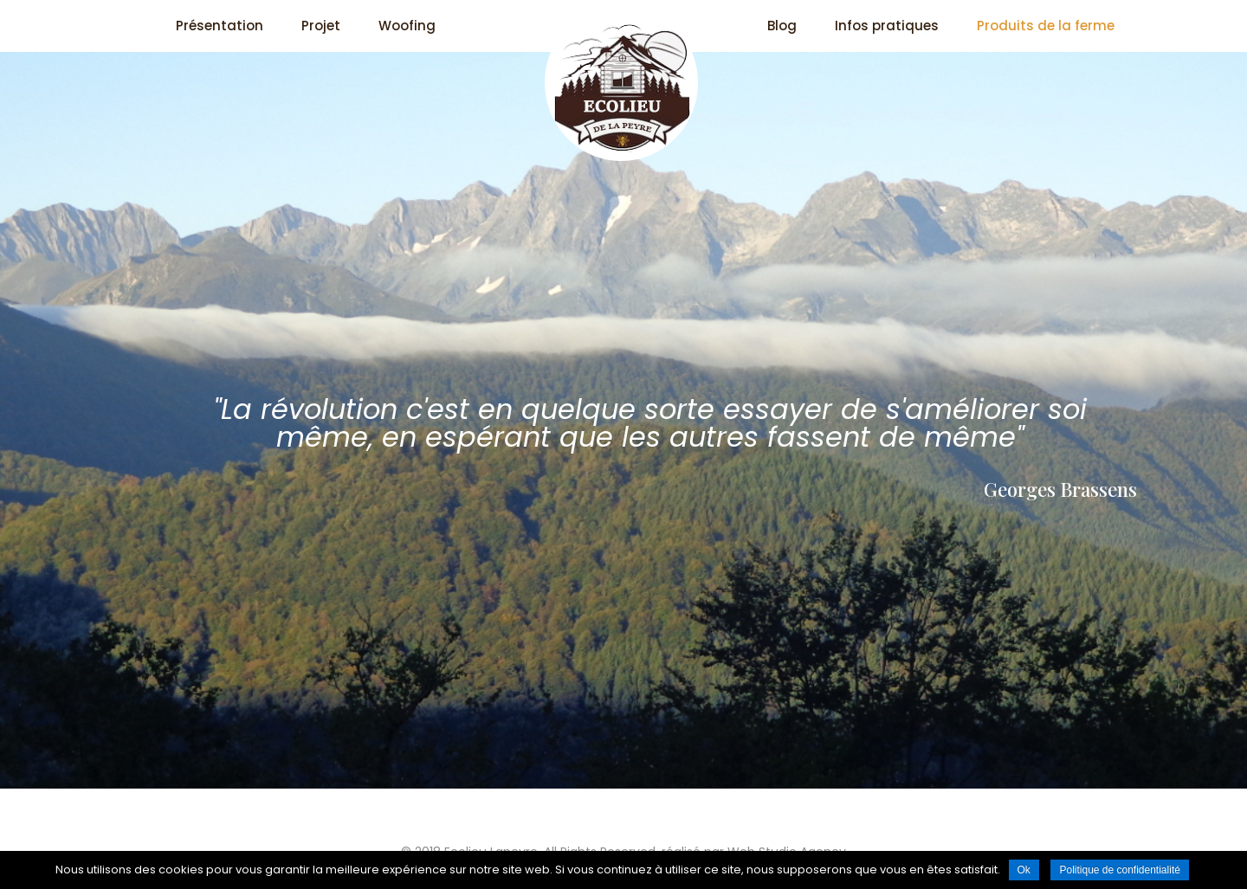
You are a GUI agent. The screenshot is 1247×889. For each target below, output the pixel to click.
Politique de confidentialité (1119, 870)
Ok (1024, 870)
